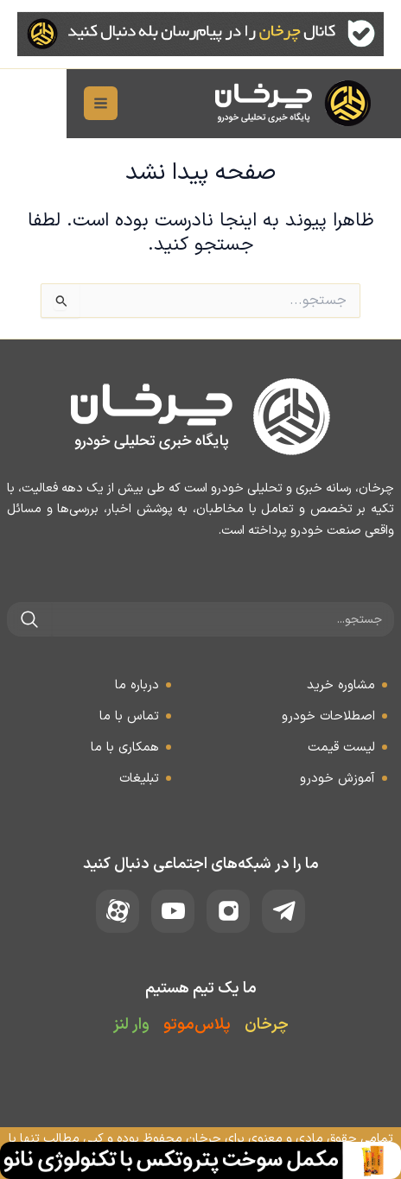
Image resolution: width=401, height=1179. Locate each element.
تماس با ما (129, 716)
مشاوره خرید (341, 685)
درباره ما (137, 685)
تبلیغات (139, 779)
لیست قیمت (341, 747)
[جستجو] (29, 619)
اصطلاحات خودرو (328, 716)
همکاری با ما (125, 747)
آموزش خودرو (337, 779)
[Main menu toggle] (34, 105)
